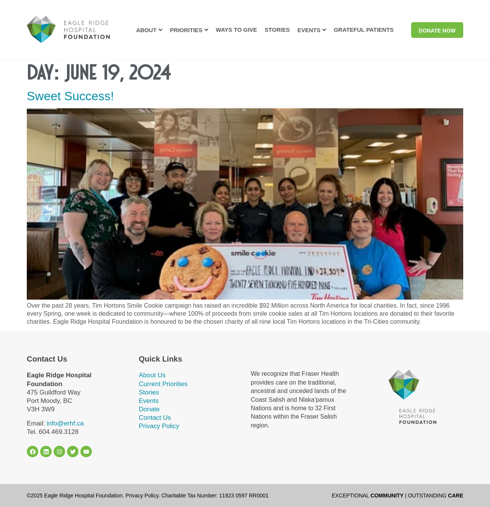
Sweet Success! (70, 96)
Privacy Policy (159, 426)
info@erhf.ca (65, 423)
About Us (152, 375)
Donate (149, 409)
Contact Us (155, 417)
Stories (149, 392)
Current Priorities (163, 384)
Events (149, 400)
